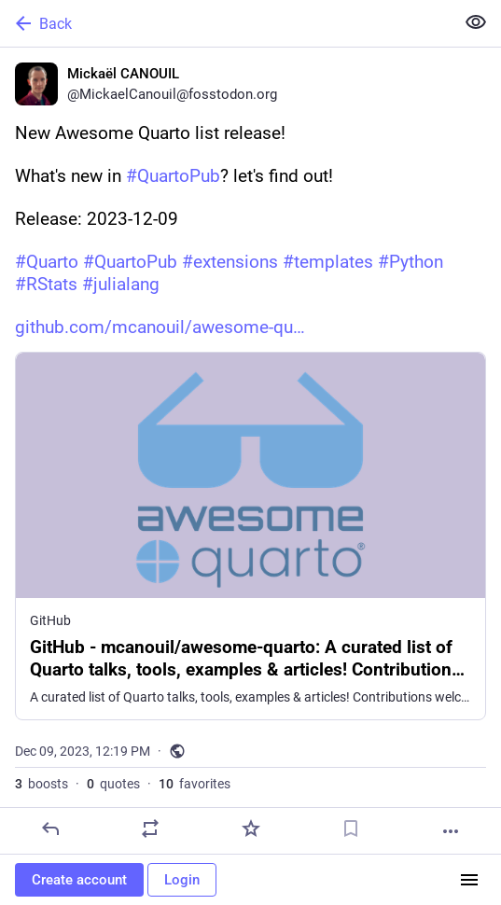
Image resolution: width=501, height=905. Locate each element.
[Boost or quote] (150, 828)
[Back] (225, 23)
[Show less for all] (476, 22)
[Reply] (50, 828)
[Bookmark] (351, 828)
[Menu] (469, 880)
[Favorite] (251, 828)
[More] (450, 831)
